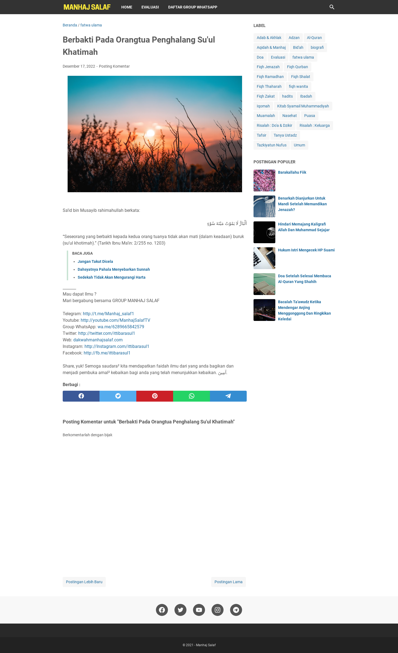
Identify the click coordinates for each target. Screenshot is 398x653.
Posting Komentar (114, 66)
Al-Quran (314, 37)
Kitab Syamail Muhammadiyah (303, 106)
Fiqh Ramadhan (270, 76)
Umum (299, 145)
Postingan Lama (229, 582)
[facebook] (81, 396)
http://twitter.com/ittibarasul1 (106, 333)
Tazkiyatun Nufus (272, 145)
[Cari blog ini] (332, 7)
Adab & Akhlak (269, 37)
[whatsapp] (191, 396)
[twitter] (118, 396)
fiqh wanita (298, 86)
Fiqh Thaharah (269, 86)
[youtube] (199, 610)
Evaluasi (150, 7)
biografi (317, 47)
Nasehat (289, 115)
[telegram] (228, 396)
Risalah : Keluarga (315, 125)
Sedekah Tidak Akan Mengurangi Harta (112, 277)
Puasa (309, 115)
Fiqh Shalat (300, 76)
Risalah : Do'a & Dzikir (274, 125)
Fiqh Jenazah (268, 67)
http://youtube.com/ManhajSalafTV (115, 320)
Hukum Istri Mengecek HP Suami (306, 250)
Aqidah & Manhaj (271, 47)
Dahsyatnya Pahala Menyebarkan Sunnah (114, 269)
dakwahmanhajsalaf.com (98, 339)
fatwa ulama (303, 57)
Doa (260, 57)
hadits (287, 96)
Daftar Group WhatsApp (192, 7)
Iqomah (263, 106)
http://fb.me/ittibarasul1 (107, 353)
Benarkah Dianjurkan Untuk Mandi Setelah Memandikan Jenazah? (302, 204)
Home (126, 7)
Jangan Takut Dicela (95, 261)
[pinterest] (154, 396)
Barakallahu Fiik (292, 172)
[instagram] (218, 610)
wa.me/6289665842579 (121, 326)
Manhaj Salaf (206, 645)
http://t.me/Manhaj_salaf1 (108, 313)
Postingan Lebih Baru (84, 582)
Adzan (294, 37)
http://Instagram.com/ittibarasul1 (117, 346)
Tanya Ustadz (285, 135)
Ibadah (306, 96)
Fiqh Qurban (297, 67)
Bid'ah (298, 47)
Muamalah (266, 115)
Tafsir (261, 135)
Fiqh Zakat (266, 96)
